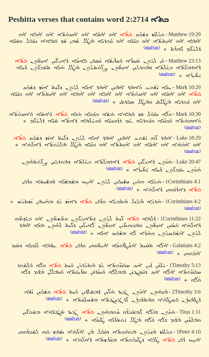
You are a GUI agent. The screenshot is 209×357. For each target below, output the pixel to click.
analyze (152, 47)
